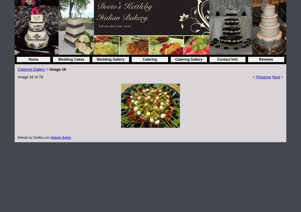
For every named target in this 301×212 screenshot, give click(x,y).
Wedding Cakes (71, 59)
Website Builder (61, 137)
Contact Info (227, 59)
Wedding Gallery (110, 59)
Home (33, 59)
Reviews (266, 59)
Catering (150, 59)
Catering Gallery (189, 59)
